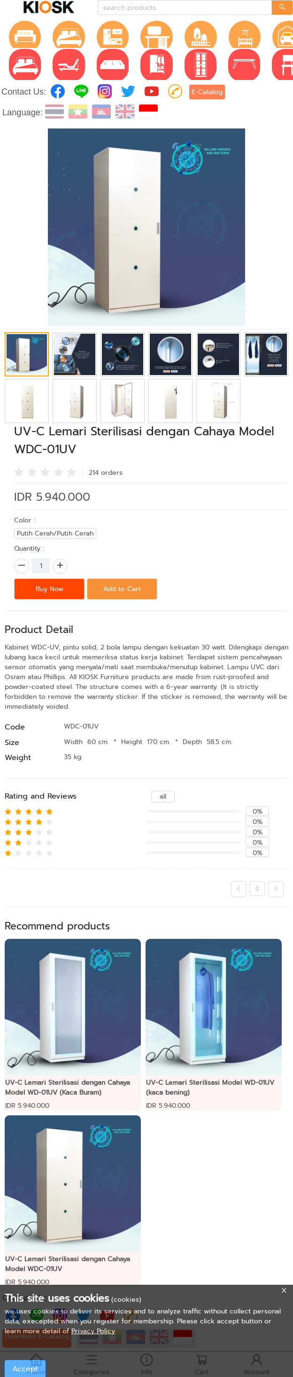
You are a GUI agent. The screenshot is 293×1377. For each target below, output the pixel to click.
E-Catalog (207, 92)
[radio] (18, 471)
